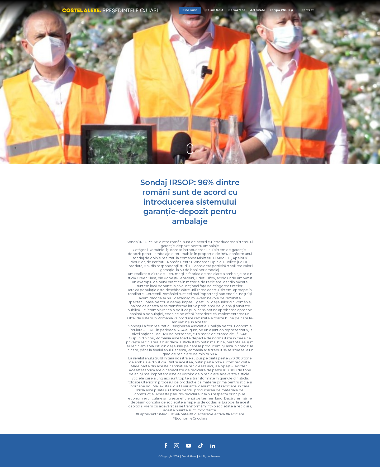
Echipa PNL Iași (281, 10)
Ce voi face (236, 10)
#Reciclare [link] (235, 414)
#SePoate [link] (180, 414)
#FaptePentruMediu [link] (153, 414)
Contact (307, 10)
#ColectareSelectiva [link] (207, 414)
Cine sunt (189, 10)
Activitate (257, 10)
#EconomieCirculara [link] (190, 418)
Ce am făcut (214, 10)
